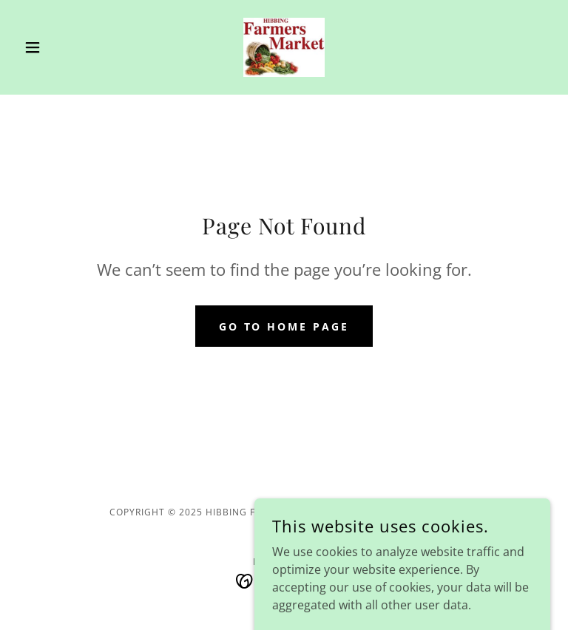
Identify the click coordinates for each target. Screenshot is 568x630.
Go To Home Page (284, 326)
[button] (58, 47)
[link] (284, 47)
